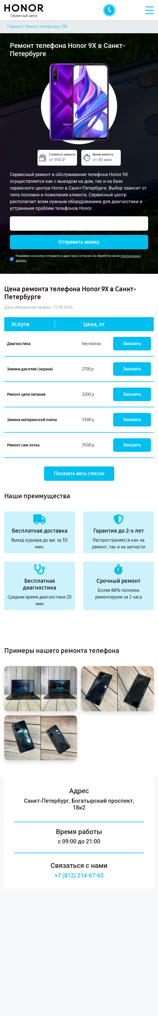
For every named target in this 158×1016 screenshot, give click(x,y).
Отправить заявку (79, 242)
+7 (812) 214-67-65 (79, 875)
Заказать (132, 343)
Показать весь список (79, 473)
